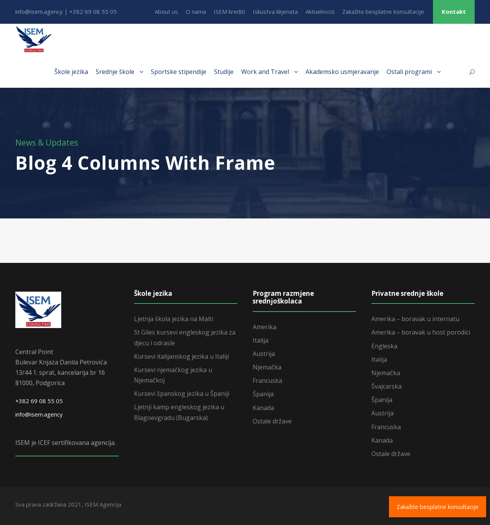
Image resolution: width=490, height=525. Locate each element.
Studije (224, 71)
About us (166, 11)
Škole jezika (71, 71)
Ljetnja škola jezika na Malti (173, 319)
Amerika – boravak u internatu (415, 319)
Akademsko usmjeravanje (342, 71)
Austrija (264, 353)
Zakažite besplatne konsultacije (383, 11)
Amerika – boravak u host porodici (420, 332)
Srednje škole (115, 71)
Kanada (263, 408)
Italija (260, 340)
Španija (263, 394)
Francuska (267, 380)
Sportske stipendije (178, 71)
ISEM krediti (229, 11)
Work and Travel (265, 71)
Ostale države (272, 421)
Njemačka (267, 367)
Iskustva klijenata (275, 11)
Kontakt (454, 11)
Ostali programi (409, 71)
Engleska (384, 346)
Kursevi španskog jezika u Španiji (181, 393)
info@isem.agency (39, 414)
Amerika (264, 327)
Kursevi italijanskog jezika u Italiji (181, 356)
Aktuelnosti (320, 11)
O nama (196, 11)
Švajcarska (386, 386)
